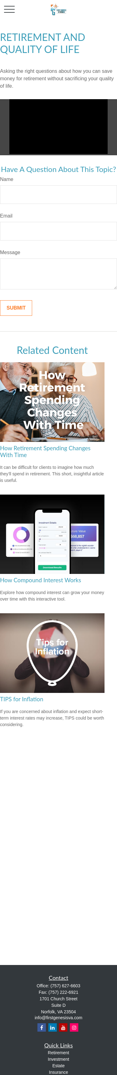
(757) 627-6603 (65, 985)
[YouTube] (63, 1027)
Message (10, 252)
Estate (58, 1065)
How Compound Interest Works (40, 580)
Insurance (58, 1072)
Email (6, 215)
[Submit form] (16, 308)
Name (6, 179)
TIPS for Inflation (21, 699)
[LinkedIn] (52, 1027)
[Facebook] (41, 1027)
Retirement (58, 1052)
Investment (58, 1059)
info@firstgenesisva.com (58, 1017)
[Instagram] (74, 1027)
